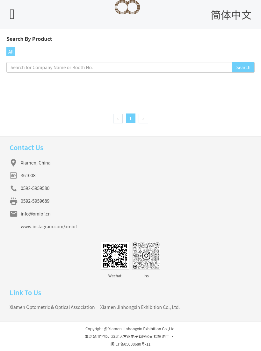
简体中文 (231, 14)
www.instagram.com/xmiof (49, 226)
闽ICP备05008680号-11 (131, 344)
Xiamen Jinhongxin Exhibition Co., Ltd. (140, 307)
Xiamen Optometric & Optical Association (52, 307)
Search (243, 67)
